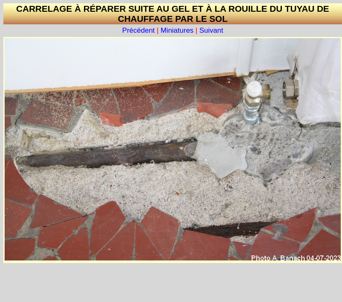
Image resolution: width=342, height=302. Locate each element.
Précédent (138, 30)
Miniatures (176, 30)
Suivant (211, 30)
